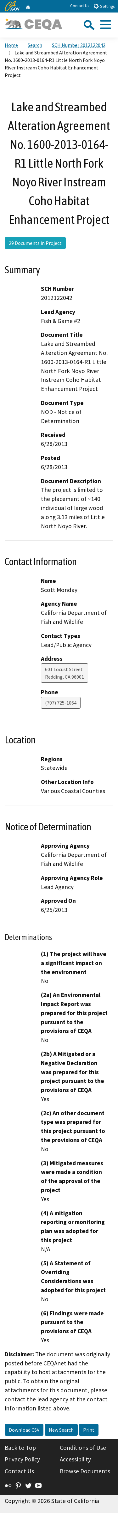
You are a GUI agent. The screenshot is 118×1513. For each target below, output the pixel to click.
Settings (104, 6)
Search (35, 45)
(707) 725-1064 (60, 703)
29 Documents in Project (35, 243)
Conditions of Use (83, 1447)
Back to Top (20, 1447)
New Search (61, 1430)
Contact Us (79, 5)
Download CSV (24, 1430)
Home (11, 45)
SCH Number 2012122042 (78, 45)
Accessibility (75, 1459)
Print (88, 1430)
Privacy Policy (22, 1459)
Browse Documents (85, 1471)
